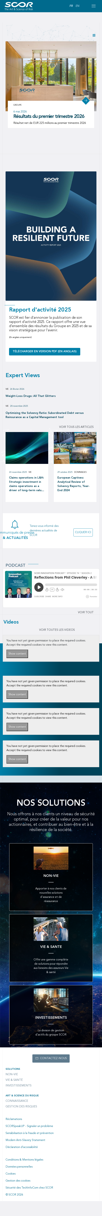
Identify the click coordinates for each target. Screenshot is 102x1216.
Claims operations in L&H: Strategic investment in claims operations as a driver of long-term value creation (26, 484)
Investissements (19, 1085)
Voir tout (86, 612)
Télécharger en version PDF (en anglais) (45, 351)
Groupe (17, 105)
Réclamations (14, 1119)
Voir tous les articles (76, 427)
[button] (94, 35)
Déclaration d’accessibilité (22, 1147)
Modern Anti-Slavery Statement (25, 1140)
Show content (17, 653)
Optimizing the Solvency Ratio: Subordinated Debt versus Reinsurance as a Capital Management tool (45, 415)
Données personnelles (19, 1166)
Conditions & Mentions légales (24, 1159)
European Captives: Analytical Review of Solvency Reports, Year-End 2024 (73, 484)
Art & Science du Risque (22, 1095)
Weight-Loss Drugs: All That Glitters (31, 396)
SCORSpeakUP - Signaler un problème (29, 1126)
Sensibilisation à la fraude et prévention (30, 1133)
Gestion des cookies (18, 1180)
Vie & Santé (14, 1080)
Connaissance (17, 1101)
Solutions (13, 1069)
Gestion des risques (21, 1106)
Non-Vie (12, 1074)
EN (77, 6)
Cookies (10, 1173)
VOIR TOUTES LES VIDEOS (57, 630)
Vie (7, 389)
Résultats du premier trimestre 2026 (49, 116)
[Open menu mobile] (93, 6)
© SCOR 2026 (14, 1194)
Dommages (80, 472)
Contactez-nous (53, 1058)
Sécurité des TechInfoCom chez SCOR (29, 1187)
